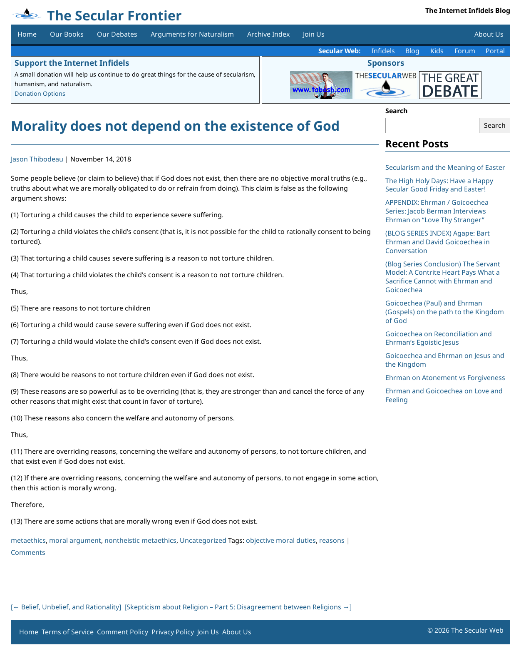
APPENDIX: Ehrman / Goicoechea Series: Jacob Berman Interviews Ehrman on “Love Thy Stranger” (437, 211)
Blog (412, 50)
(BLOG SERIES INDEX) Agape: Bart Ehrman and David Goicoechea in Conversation (437, 242)
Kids (437, 50)
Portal (495, 50)
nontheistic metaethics (140, 540)
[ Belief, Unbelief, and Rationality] (66, 606)
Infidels (383, 50)
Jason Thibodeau (37, 159)
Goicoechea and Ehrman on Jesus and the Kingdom (444, 360)
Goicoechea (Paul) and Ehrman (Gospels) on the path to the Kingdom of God (444, 311)
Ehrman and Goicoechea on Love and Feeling (444, 395)
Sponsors (385, 62)
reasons (332, 540)
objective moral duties (281, 540)
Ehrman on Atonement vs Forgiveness (445, 377)
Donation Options (40, 93)
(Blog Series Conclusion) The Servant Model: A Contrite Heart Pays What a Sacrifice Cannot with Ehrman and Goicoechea (442, 276)
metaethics (28, 540)
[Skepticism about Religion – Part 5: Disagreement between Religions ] (238, 606)
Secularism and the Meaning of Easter (445, 167)
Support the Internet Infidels (72, 62)
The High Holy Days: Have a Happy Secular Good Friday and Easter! (439, 185)
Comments (28, 552)
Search (396, 110)
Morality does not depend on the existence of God (175, 125)
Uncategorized (203, 540)
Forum (464, 50)
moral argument (75, 540)
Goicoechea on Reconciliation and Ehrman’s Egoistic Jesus (438, 338)
